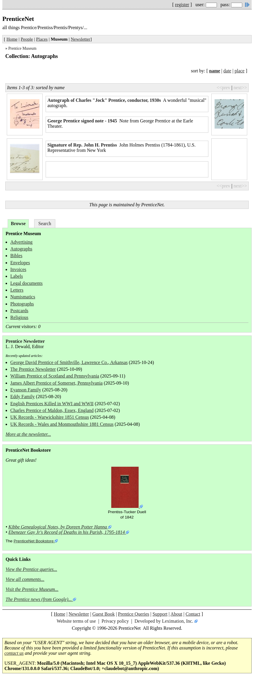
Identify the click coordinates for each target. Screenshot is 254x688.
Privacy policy (115, 621)
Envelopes (20, 262)
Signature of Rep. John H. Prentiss (82, 144)
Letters (16, 290)
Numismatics (22, 296)
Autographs (21, 248)
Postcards (19, 310)
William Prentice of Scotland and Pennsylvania (54, 375)
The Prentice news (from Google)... (39, 599)
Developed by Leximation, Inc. (164, 621)
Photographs (22, 303)
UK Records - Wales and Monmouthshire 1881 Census (62, 424)
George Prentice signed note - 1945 (82, 120)
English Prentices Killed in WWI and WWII (52, 403)
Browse (18, 223)
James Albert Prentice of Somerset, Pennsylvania (56, 382)
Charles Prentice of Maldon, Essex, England (52, 410)
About (176, 613)
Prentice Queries (133, 613)
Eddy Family (22, 396)
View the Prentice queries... (31, 569)
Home (11, 38)
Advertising (21, 242)
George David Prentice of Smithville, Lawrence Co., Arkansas (69, 362)
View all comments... (25, 579)
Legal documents (26, 283)
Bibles (16, 255)
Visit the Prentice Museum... (32, 589)
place (240, 70)
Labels (16, 276)
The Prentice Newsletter (33, 369)
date (227, 70)
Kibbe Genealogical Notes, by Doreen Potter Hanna (58, 526)
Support (159, 613)
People (27, 38)
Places (42, 38)
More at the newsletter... (28, 434)
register (182, 4)
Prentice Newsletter (25, 341)
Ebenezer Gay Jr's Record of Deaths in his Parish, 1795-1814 (67, 532)
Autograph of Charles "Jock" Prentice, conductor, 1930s (104, 100)
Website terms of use (76, 621)
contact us (14, 653)
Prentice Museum (22, 48)
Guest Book (103, 613)
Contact (192, 613)
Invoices (18, 269)
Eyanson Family (25, 389)
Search (44, 223)
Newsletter (80, 38)
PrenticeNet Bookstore (34, 541)
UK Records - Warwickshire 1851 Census (49, 417)
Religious (19, 317)
